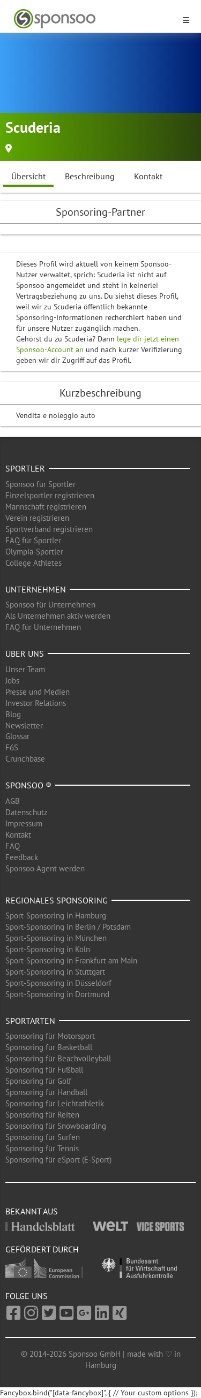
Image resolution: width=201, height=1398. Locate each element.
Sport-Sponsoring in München (56, 938)
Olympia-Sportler (34, 551)
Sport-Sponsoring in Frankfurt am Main (71, 960)
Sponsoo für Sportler (40, 484)
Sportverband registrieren (49, 529)
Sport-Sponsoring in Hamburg (55, 915)
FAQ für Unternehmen (43, 627)
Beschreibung (90, 176)
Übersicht (28, 176)
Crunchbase (25, 759)
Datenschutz (26, 812)
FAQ (12, 846)
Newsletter (24, 725)
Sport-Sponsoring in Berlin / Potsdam (68, 927)
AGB (12, 801)
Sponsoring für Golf (38, 1081)
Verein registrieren (37, 518)
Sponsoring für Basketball (48, 1047)
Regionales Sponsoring (56, 900)
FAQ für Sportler (33, 540)
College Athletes (33, 563)
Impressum (23, 823)
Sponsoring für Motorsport (50, 1036)
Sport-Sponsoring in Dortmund (57, 994)
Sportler (25, 468)
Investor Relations (35, 703)
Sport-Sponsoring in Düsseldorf (58, 983)
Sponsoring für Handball (46, 1092)
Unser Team (25, 669)
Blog (13, 714)
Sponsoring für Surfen (42, 1137)
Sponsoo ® (28, 785)
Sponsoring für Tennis (42, 1148)
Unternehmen (35, 589)
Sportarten (30, 1020)
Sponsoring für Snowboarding (55, 1126)
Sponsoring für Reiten (42, 1115)
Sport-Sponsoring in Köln (47, 949)
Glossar (17, 736)
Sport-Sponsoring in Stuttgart (55, 972)
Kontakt (148, 176)
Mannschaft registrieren (45, 507)
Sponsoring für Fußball (44, 1070)
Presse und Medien (37, 692)
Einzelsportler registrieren (49, 495)
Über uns (24, 653)
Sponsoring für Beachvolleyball (58, 1058)
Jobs (12, 680)
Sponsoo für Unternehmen (50, 604)
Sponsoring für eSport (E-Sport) (58, 1159)
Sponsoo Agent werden (45, 868)
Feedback (21, 857)
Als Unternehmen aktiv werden (57, 616)
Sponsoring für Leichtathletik (54, 1103)
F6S (11, 747)
